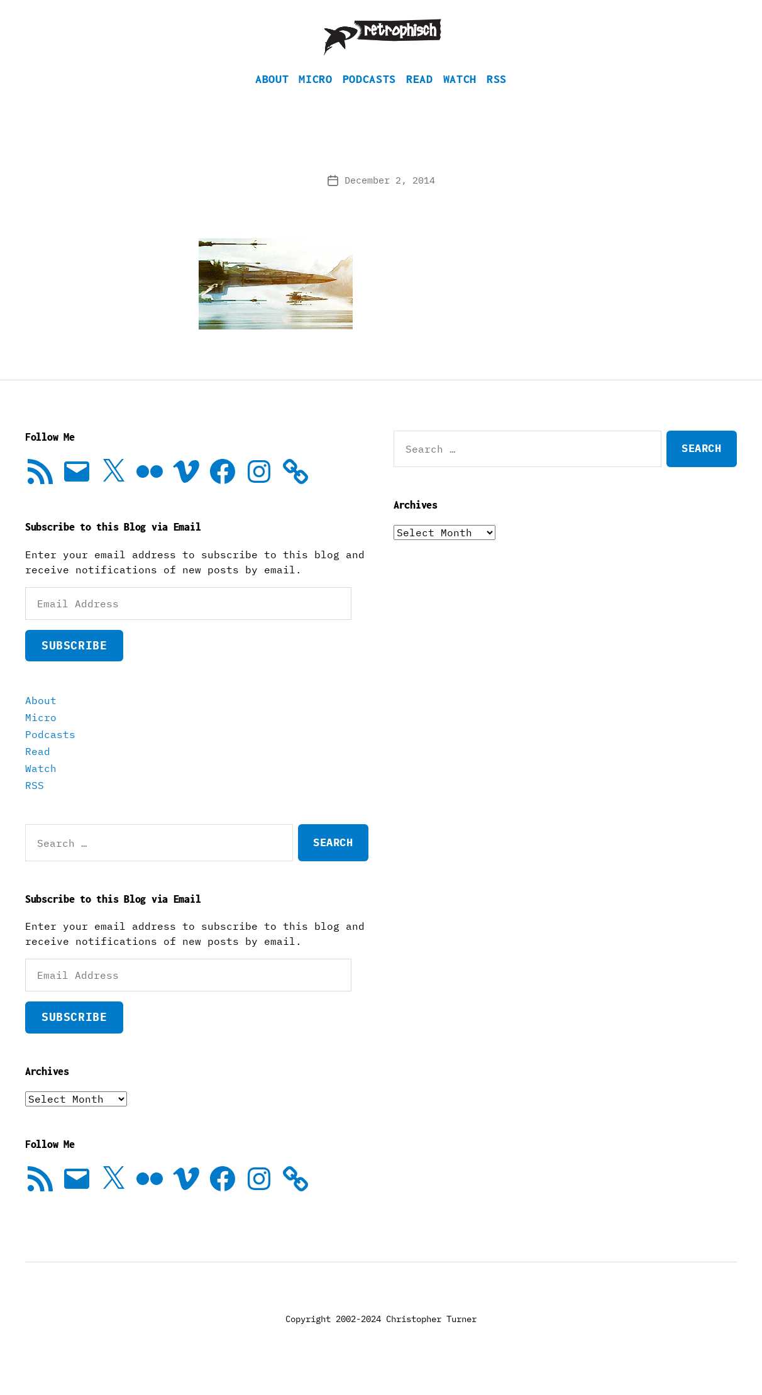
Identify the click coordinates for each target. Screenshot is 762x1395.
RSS (497, 97)
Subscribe (74, 664)
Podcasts (369, 97)
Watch (460, 97)
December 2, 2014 (390, 199)
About (272, 97)
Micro (315, 97)
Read (419, 97)
